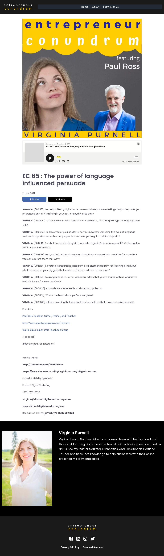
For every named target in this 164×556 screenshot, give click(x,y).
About (95, 6)
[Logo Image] (18, 7)
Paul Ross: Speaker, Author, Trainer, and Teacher (49, 316)
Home (84, 6)
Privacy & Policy (70, 547)
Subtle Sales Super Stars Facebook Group (45, 330)
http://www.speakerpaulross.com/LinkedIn (46, 323)
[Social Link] (71, 539)
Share (35, 199)
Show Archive (111, 6)
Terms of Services (92, 547)
